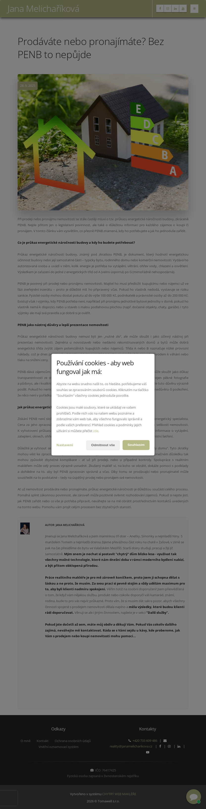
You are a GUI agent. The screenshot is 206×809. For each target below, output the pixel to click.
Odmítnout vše (102, 445)
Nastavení (64, 445)
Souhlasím (136, 445)
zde (95, 431)
